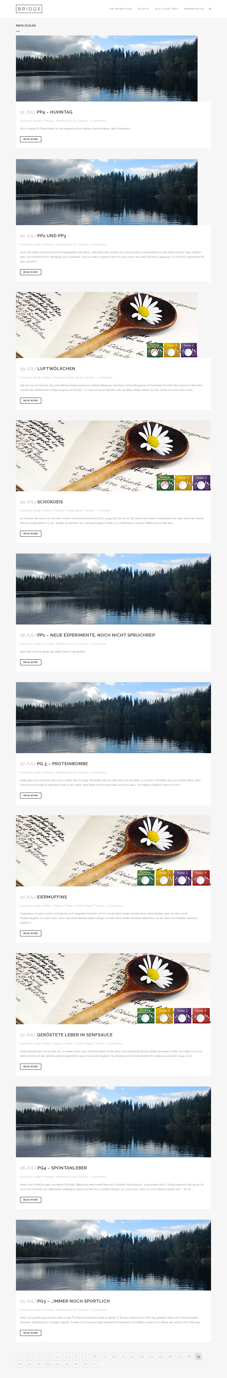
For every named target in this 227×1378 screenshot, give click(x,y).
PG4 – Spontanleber (62, 1167)
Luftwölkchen (56, 368)
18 (189, 1356)
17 (179, 1356)
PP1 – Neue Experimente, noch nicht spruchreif (96, 635)
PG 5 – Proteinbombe (62, 763)
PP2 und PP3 (51, 235)
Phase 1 (48, 905)
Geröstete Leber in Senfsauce (75, 1034)
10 (113, 1356)
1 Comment (104, 510)
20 (19, 1364)
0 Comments (98, 120)
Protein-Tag (72, 377)
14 (151, 1356)
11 (123, 1356)
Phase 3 (59, 377)
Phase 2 (48, 377)
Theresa (82, 120)
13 (141, 1356)
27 (85, 1364)
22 (38, 1364)
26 (76, 1364)
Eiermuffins (52, 897)
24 (57, 1364)
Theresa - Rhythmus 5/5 (58, 120)
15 (160, 1356)
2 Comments (115, 1043)
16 (170, 1356)
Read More (30, 139)
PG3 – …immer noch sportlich (73, 1301)
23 (48, 1364)
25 (66, 1364)
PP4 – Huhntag (55, 112)
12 (132, 1356)
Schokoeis (50, 501)
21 (29, 1364)
